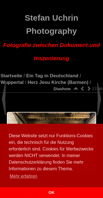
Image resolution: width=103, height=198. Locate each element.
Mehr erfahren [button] (23, 176)
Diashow (62, 88)
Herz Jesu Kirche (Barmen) (58, 82)
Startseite (11, 75)
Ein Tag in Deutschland (52, 75)
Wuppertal (12, 82)
